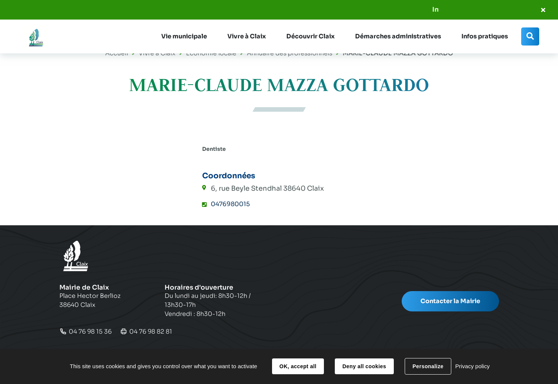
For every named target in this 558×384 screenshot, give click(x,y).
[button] (184, 36)
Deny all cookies (364, 366)
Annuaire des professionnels (289, 53)
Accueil (116, 53)
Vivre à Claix (157, 53)
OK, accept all (298, 366)
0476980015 (230, 204)
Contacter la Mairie (450, 301)
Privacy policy (472, 366)
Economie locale (211, 53)
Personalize (428, 366)
